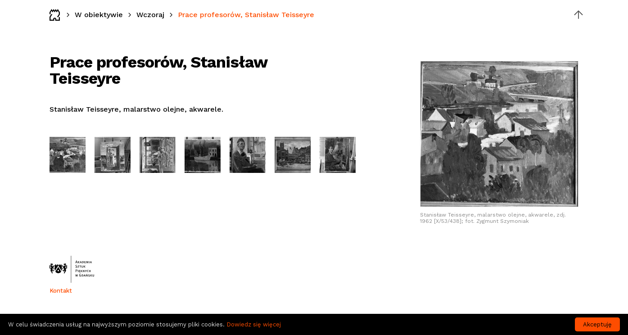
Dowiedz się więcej (253, 324)
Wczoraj (150, 14)
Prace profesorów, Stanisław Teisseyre (246, 14)
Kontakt (61, 290)
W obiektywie (99, 14)
